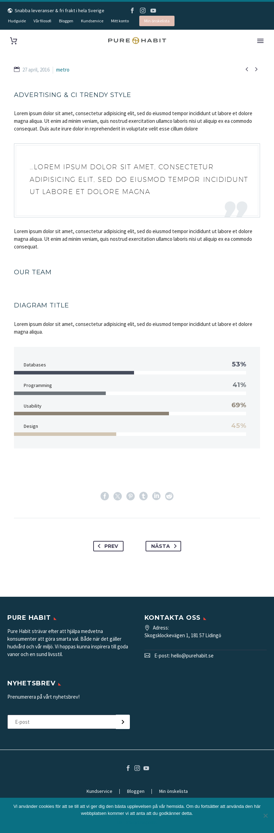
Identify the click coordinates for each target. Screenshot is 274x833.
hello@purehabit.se (192, 655)
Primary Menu (260, 41)
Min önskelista (157, 20)
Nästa (165, 546)
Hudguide (17, 20)
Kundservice (92, 20)
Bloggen (66, 20)
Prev (106, 546)
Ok (120, 822)
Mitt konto (120, 20)
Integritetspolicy (141, 822)
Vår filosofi (42, 20)
